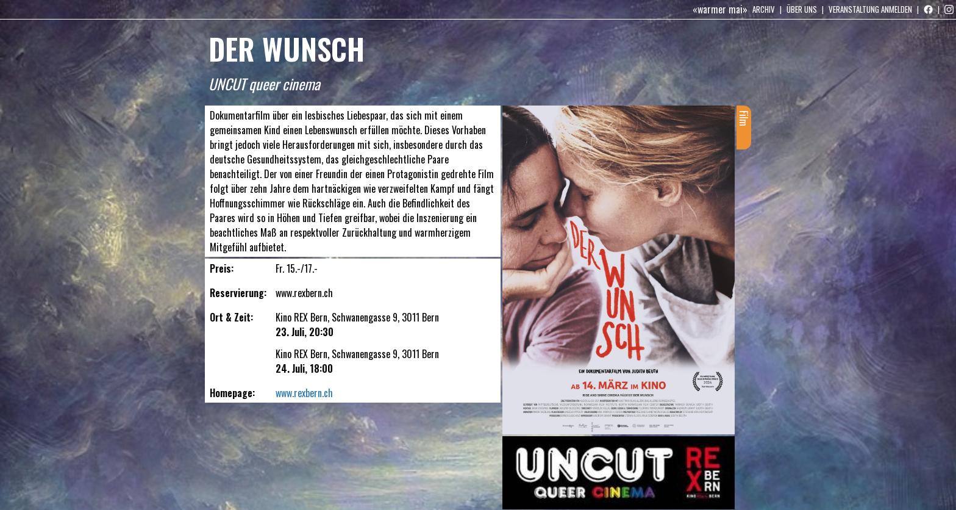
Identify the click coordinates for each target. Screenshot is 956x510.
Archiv (763, 9)
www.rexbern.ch (304, 393)
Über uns (802, 9)
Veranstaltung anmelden (870, 9)
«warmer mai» (720, 9)
